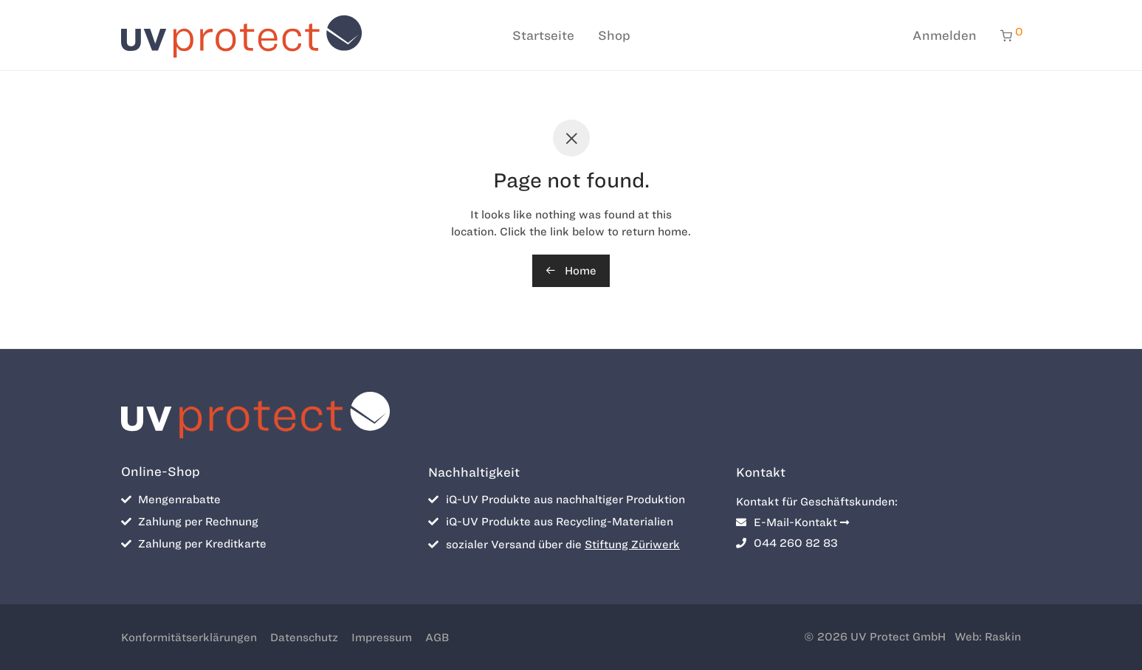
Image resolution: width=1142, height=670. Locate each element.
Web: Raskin (987, 637)
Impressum (381, 637)
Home (571, 271)
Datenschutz (304, 637)
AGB (437, 637)
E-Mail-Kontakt (792, 522)
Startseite (543, 35)
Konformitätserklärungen (189, 637)
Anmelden (944, 35)
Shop (614, 35)
